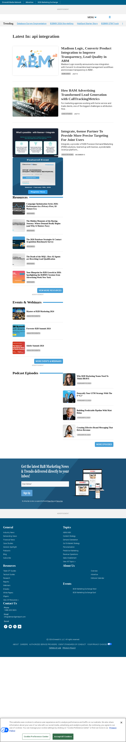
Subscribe (7, 563)
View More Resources (50, 296)
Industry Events (33, 321)
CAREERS (24, 650)
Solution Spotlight (10, 552)
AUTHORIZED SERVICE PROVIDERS (43, 650)
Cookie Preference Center (36, 736)
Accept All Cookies (63, 736)
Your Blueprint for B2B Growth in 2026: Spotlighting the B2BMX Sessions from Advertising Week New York (43, 280)
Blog (5, 560)
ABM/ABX (67, 538)
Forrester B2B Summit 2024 (38, 334)
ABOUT (16, 650)
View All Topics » (69, 567)
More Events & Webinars (49, 366)
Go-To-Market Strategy (71, 549)
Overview (94, 576)
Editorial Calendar (97, 584)
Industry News (67, 160)
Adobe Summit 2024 (35, 351)
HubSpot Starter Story (87, 29)
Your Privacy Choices (97, 650)
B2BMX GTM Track (110, 29)
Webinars (30, 219)
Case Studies (67, 119)
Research (30, 252)
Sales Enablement (69, 563)
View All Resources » (11, 605)
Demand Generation (70, 545)
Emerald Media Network (11, 2)
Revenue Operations (70, 560)
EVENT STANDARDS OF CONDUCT (72, 650)
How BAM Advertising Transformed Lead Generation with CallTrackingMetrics (84, 100)
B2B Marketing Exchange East (84, 598)
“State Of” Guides (9, 576)
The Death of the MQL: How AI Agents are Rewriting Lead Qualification (43, 263)
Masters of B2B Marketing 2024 (40, 317)
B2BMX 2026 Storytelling (61, 29)
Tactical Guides (9, 580)
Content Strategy (69, 542)
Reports (6, 587)
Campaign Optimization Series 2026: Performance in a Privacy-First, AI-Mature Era (42, 211)
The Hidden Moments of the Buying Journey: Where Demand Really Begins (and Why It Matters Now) (43, 228)
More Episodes (104, 450)
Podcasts (6, 556)
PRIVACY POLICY (69, 653)
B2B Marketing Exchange (48, 2)
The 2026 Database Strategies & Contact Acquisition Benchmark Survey (43, 246)
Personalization (69, 552)
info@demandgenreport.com (15, 622)
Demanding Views (10, 542)
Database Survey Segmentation (31, 29)
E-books (6, 594)
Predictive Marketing (70, 556)
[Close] (121, 722)
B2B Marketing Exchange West (84, 594)
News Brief (66, 79)
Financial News (9, 545)
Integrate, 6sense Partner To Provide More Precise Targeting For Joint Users (84, 141)
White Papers (8, 598)
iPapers (6, 602)
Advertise (29, 2)
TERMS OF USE (55, 653)
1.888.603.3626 (10, 616)
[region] (63, 730)
